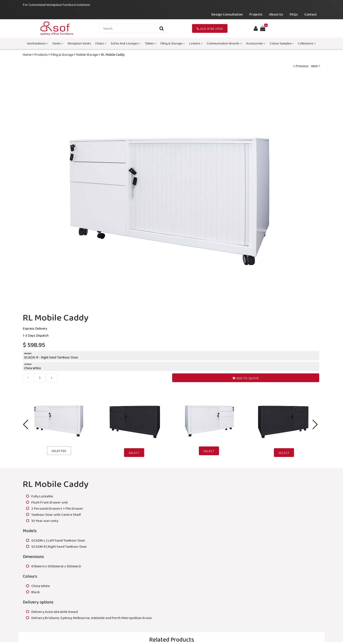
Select (134, 453)
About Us (276, 14)
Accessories (255, 43)
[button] (315, 424)
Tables (150, 43)
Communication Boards (224, 43)
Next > (315, 65)
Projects (255, 14)
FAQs (294, 14)
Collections (307, 43)
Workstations (37, 43)
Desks (57, 43)
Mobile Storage (87, 54)
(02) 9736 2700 (210, 28)
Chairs (100, 43)
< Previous (300, 65)
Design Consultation (227, 14)
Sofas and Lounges (125, 43)
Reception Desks (79, 43)
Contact (310, 14)
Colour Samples (282, 43)
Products (41, 54)
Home (27, 54)
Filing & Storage (172, 43)
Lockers (196, 43)
